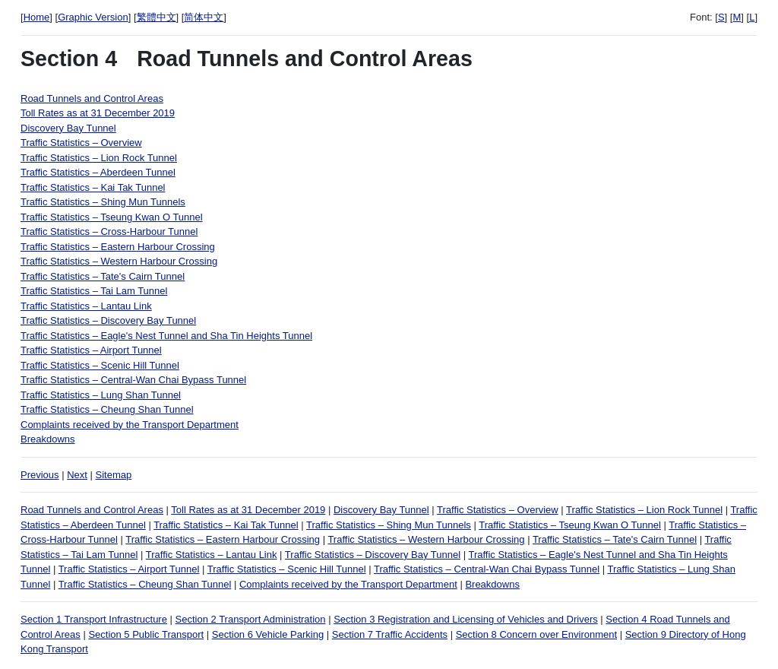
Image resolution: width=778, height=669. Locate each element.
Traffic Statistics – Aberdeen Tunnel (98, 172)
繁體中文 (156, 17)
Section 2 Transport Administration (251, 619)
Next (77, 474)
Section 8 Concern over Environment (536, 634)
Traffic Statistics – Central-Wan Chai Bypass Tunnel (133, 379)
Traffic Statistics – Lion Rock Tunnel (99, 157)
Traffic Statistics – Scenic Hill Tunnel (100, 365)
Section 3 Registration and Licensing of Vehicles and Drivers (466, 619)
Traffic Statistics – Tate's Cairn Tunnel (103, 276)
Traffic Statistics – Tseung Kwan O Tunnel (112, 217)
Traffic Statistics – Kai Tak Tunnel (93, 187)
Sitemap (114, 474)
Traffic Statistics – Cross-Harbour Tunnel (109, 231)
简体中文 (203, 17)
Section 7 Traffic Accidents (390, 634)
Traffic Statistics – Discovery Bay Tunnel (108, 320)
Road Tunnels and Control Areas (92, 98)
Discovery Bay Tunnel (68, 128)
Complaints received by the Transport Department (130, 424)
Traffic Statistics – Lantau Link (86, 306)
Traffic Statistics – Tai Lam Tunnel (94, 290)
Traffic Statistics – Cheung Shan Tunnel (107, 409)
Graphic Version (93, 17)
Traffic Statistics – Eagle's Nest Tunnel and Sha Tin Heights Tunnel (166, 335)
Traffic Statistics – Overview (81, 142)
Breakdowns (48, 439)
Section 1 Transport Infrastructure (94, 619)
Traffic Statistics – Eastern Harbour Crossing (118, 246)
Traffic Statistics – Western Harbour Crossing (119, 261)
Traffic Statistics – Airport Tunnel (91, 350)
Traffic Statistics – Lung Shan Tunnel (101, 395)
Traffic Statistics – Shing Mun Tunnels (103, 202)
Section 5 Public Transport (146, 634)
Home (37, 17)
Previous (40, 474)
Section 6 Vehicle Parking (268, 634)
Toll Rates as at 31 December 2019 (98, 113)
